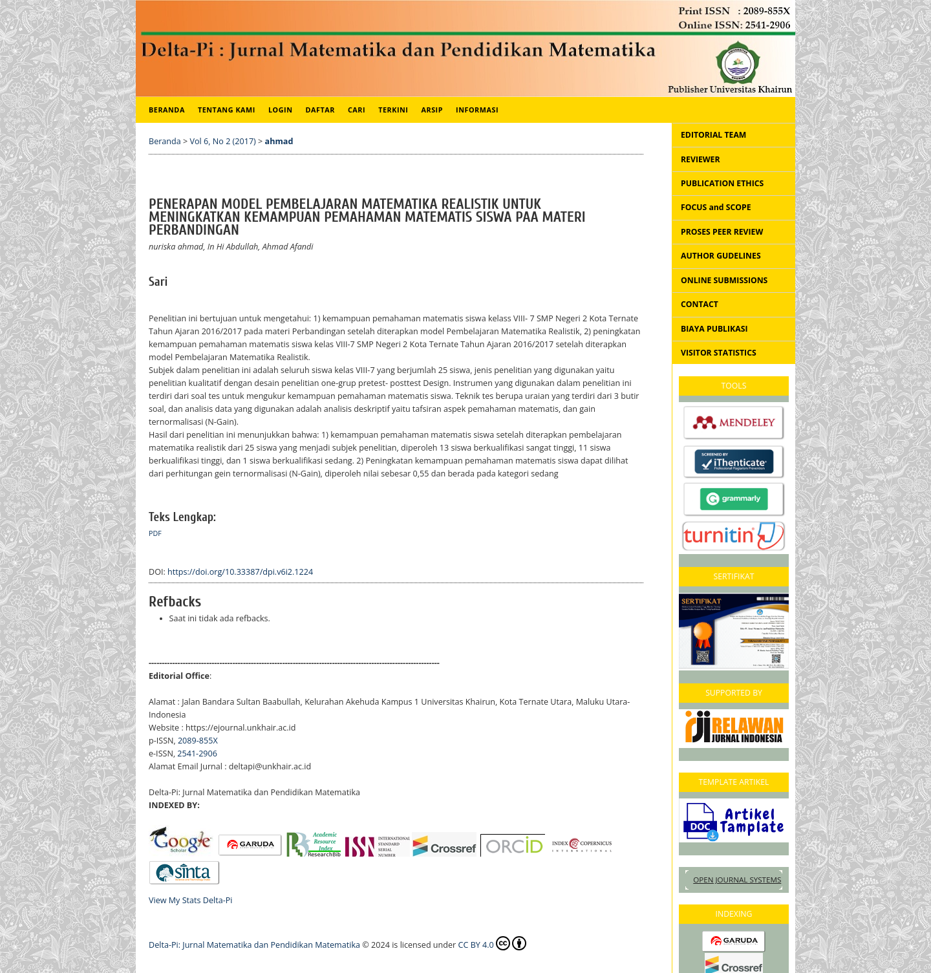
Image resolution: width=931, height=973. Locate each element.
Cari (356, 109)
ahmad (279, 141)
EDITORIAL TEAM (713, 134)
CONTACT (699, 304)
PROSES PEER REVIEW (722, 231)
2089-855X (198, 740)
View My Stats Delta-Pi (191, 900)
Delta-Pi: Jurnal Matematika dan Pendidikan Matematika (254, 944)
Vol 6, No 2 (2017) (223, 141)
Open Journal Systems (737, 879)
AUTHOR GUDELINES (721, 255)
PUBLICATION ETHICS (722, 183)
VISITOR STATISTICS (718, 352)
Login (280, 109)
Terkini (393, 109)
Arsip (432, 109)
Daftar (320, 109)
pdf (155, 533)
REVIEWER (700, 159)
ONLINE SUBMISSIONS (724, 280)
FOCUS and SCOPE (716, 207)
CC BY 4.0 (492, 943)
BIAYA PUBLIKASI (714, 328)
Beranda (167, 109)
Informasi (477, 109)
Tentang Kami (226, 109)
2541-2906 (197, 753)
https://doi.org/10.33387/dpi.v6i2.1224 (240, 571)
